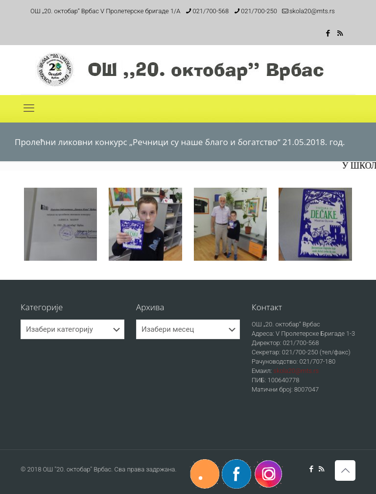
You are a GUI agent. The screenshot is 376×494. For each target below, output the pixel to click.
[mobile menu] (29, 108)
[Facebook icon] (327, 33)
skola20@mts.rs (296, 370)
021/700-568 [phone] (210, 11)
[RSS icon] (340, 33)
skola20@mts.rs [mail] (312, 11)
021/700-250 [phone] (259, 11)
